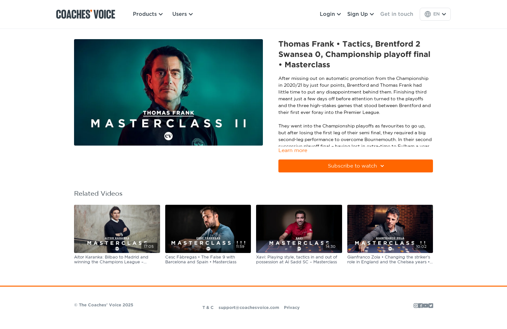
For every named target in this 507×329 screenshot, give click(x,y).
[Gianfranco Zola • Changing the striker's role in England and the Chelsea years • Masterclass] (390, 260)
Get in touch (396, 14)
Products (148, 14)
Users (182, 14)
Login (330, 14)
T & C (208, 308)
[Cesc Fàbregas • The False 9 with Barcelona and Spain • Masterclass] (208, 260)
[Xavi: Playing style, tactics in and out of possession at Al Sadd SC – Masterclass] (299, 260)
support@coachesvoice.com (249, 308)
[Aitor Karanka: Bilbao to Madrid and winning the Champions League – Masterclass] (117, 260)
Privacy (292, 308)
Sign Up (360, 14)
